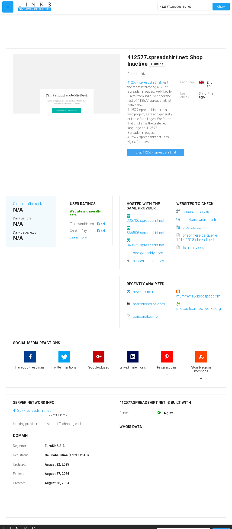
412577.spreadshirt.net (144, 82)
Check (221, 6)
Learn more (78, 237)
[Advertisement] (87, 31)
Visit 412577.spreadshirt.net (155, 152)
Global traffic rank (27, 204)
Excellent (104, 224)
